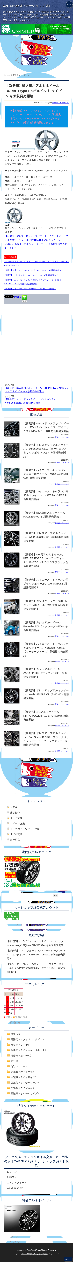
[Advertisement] (36, 55)
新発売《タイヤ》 (20, 1044)
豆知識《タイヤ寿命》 (23, 1088)
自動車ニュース (19, 1066)
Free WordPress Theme (41, 1250)
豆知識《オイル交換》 (23, 1071)
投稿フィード (14, 1177)
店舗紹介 (15, 812)
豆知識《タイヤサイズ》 (24, 1077)
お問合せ (15, 807)
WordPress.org (15, 1188)
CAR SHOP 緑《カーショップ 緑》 (27, 5)
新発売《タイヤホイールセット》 (29, 1050)
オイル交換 (16, 834)
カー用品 (15, 839)
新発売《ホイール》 (60, 103)
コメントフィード (17, 1182)
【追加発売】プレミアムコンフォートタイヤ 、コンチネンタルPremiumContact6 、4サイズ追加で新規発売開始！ (36, 968)
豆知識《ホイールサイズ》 (25, 1093)
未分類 (14, 1061)
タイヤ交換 (16, 818)
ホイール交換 (17, 823)
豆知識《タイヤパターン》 (25, 1082)
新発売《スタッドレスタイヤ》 (28, 1039)
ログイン (12, 1171)
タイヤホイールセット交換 (25, 828)
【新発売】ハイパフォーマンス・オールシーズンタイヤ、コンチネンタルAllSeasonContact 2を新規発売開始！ (36, 954)
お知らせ (15, 1034)
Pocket (17, 297)
